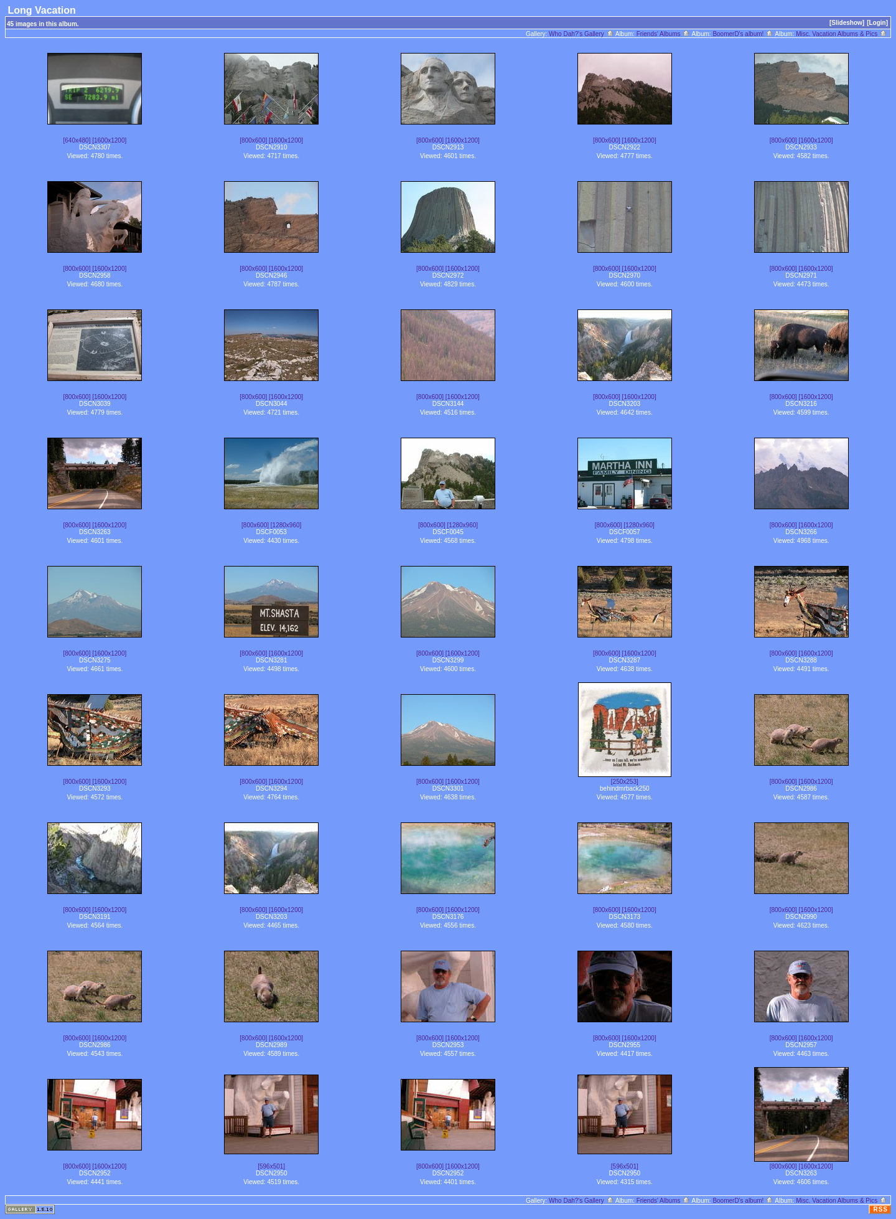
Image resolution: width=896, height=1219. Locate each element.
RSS (880, 1209)
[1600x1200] (109, 140)
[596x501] (271, 1166)
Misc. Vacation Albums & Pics (841, 34)
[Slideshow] (846, 22)
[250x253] (624, 781)
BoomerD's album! (742, 34)
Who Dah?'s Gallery (581, 34)
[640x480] (77, 140)
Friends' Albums (664, 34)
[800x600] (253, 140)
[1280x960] (286, 525)
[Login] (877, 22)
